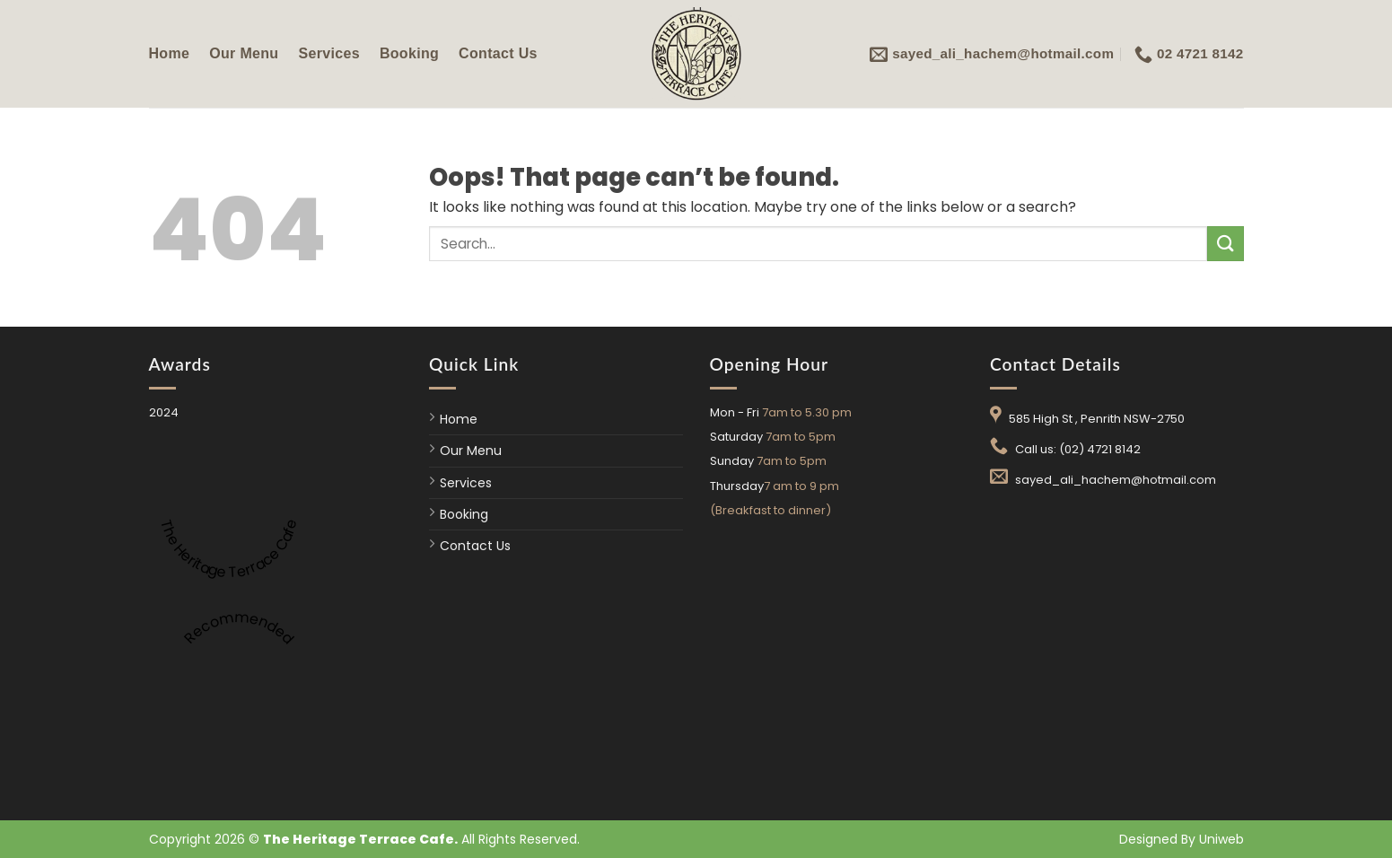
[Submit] (1225, 243)
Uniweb (1221, 839)
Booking (409, 53)
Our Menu (243, 53)
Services (328, 53)
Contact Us (498, 53)
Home (169, 53)
